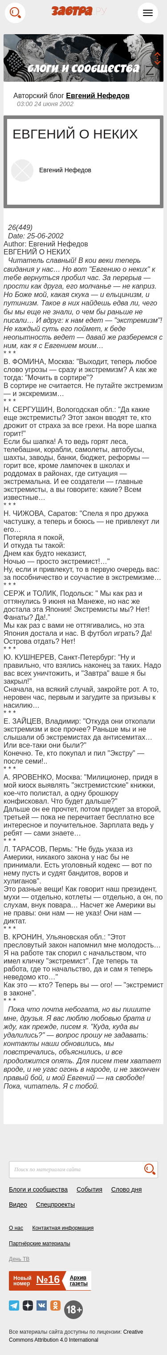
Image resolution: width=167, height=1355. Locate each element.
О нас (16, 1228)
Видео (18, 1204)
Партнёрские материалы (39, 1243)
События (89, 1189)
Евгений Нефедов (98, 95)
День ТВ (19, 1259)
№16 (48, 1279)
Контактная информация (63, 1228)
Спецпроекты (55, 1204)
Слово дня (126, 1189)
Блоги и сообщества (38, 1189)
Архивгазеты (79, 1281)
